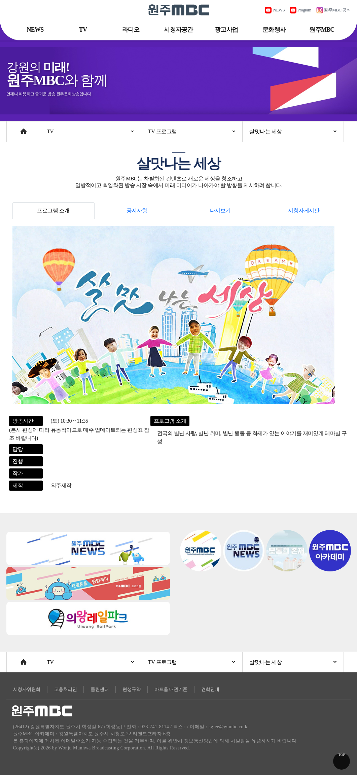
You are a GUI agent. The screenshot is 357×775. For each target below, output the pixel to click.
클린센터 (100, 689)
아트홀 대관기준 (170, 689)
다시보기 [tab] (220, 210)
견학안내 (210, 689)
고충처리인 (65, 689)
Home (13, 128)
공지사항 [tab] (137, 210)
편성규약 (131, 689)
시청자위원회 (26, 689)
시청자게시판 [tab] (303, 210)
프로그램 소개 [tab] (53, 210)
